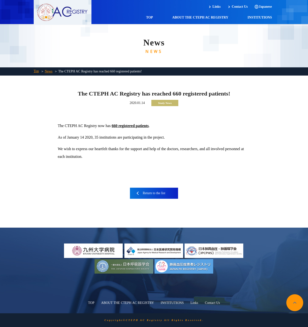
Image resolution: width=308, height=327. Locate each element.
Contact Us (240, 6)
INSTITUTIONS (260, 17)
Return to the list (154, 193)
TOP (149, 17)
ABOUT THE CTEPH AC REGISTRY (200, 17)
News (48, 71)
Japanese (265, 6)
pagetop (294, 302)
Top (36, 71)
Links (216, 6)
